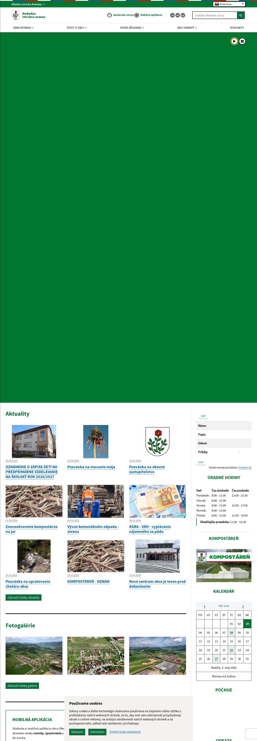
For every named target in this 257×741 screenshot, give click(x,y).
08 (231, 632)
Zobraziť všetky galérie (22, 686)
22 (231, 650)
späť (203, 415)
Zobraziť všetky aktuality (24, 597)
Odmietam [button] (97, 732)
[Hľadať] (241, 15)
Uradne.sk (244, 467)
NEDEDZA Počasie (224, 712)
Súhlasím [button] (77, 732)
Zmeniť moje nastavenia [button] (125, 731)
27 (216, 659)
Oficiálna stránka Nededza (28, 4)
